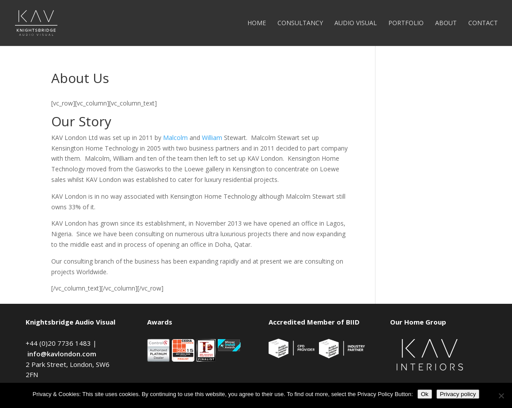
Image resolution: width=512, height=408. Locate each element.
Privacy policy (458, 394)
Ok (425, 394)
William (212, 137)
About (446, 23)
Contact (483, 23)
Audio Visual (355, 23)
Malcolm (175, 137)
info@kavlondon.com (61, 353)
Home (256, 23)
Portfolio (406, 23)
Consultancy (300, 23)
